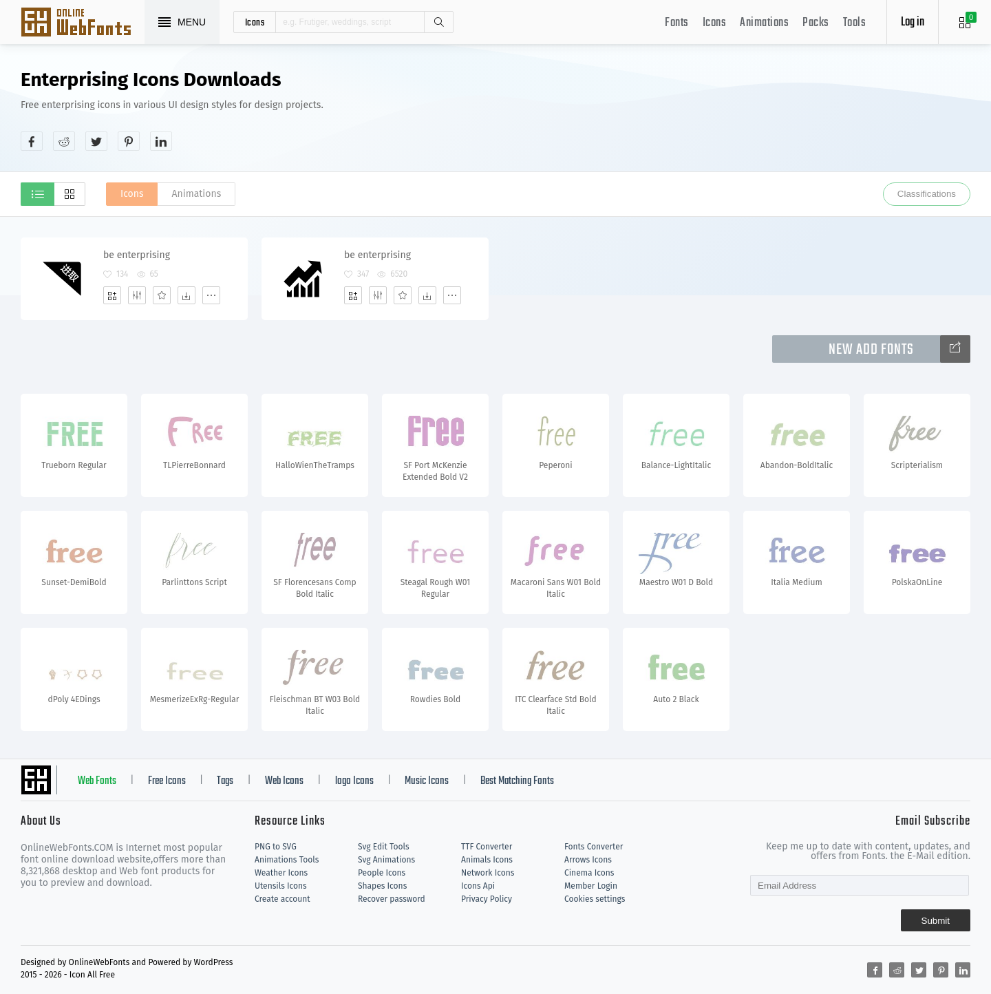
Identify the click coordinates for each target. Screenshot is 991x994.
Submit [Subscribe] (935, 921)
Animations (764, 23)
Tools (854, 23)
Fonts (677, 23)
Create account (282, 899)
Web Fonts (97, 781)
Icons (715, 23)
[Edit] (137, 295)
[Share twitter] (96, 141)
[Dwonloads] (186, 295)
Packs (815, 23)
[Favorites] (162, 295)
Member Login (590, 886)
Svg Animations (386, 860)
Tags (225, 781)
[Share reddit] (64, 141)
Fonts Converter (593, 847)
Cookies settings (594, 899)
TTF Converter (486, 847)
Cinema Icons (589, 873)
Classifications (926, 194)
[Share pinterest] (129, 141)
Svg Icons (83, 23)
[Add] (112, 295)
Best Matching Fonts (517, 781)
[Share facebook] (32, 141)
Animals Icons (487, 860)
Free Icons (167, 781)
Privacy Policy (486, 899)
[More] (211, 295)
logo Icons (354, 781)
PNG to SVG (276, 847)
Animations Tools (287, 860)
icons (255, 22)
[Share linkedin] (161, 141)
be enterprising (136, 255)
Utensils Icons (281, 886)
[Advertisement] (719, 109)
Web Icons (284, 781)
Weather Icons (281, 873)
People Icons (381, 873)
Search (438, 22)
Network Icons (487, 873)
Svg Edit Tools (383, 847)
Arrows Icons (588, 860)
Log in (912, 22)
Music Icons (427, 781)
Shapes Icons (382, 886)
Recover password (391, 899)
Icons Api (478, 886)
